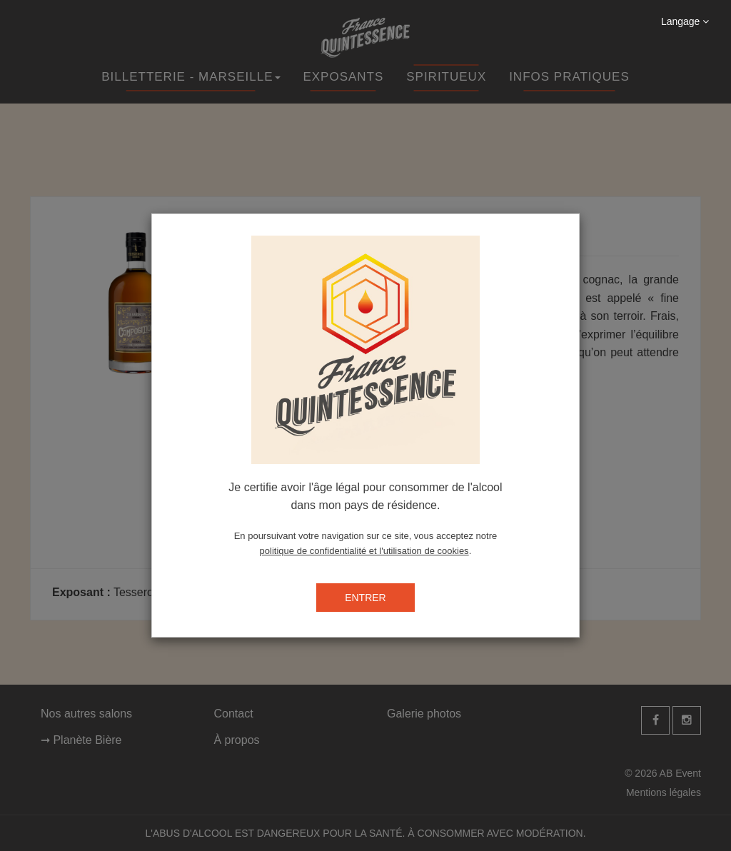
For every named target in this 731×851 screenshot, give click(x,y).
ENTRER (365, 597)
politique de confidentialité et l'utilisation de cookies (364, 550)
